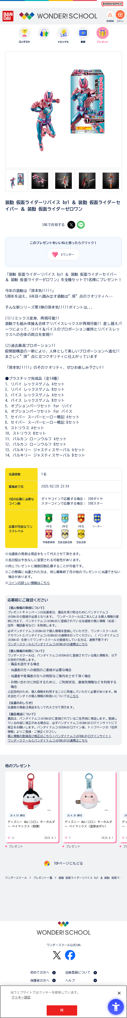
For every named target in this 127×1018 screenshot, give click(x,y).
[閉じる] (119, 993)
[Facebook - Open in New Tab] (70, 955)
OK (62, 1010)
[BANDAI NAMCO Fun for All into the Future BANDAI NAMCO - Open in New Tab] (112, 4)
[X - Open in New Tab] (71, 225)
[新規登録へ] (110, 14)
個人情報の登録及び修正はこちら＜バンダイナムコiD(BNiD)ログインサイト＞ (59, 735)
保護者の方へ (40, 980)
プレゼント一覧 (42, 877)
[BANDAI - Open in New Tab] (8, 16)
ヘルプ (70, 980)
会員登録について (78, 972)
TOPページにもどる (68, 863)
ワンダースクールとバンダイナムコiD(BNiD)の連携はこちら (48, 644)
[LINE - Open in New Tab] (81, 225)
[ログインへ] (120, 14)
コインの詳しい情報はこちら (29, 583)
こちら (74, 696)
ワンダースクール (16, 877)
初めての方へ (40, 972)
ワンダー (61, 254)
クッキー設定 (21, 997)
